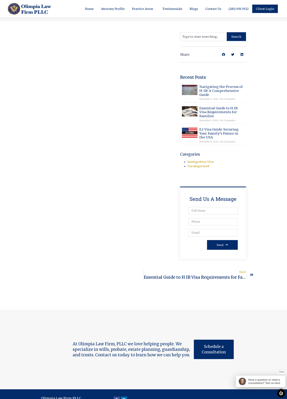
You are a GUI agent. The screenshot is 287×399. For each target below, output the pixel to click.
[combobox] (203, 36)
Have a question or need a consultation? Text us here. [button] (260, 381)
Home (89, 9)
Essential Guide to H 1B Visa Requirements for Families (218, 112)
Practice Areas (143, 9)
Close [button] (281, 372)
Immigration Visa (200, 162)
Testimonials (172, 9)
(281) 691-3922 (239, 9)
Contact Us (213, 9)
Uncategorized (198, 166)
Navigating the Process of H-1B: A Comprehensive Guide (221, 91)
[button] (223, 54)
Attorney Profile (113, 9)
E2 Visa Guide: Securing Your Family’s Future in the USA (218, 133)
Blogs (194, 9)
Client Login (265, 9)
